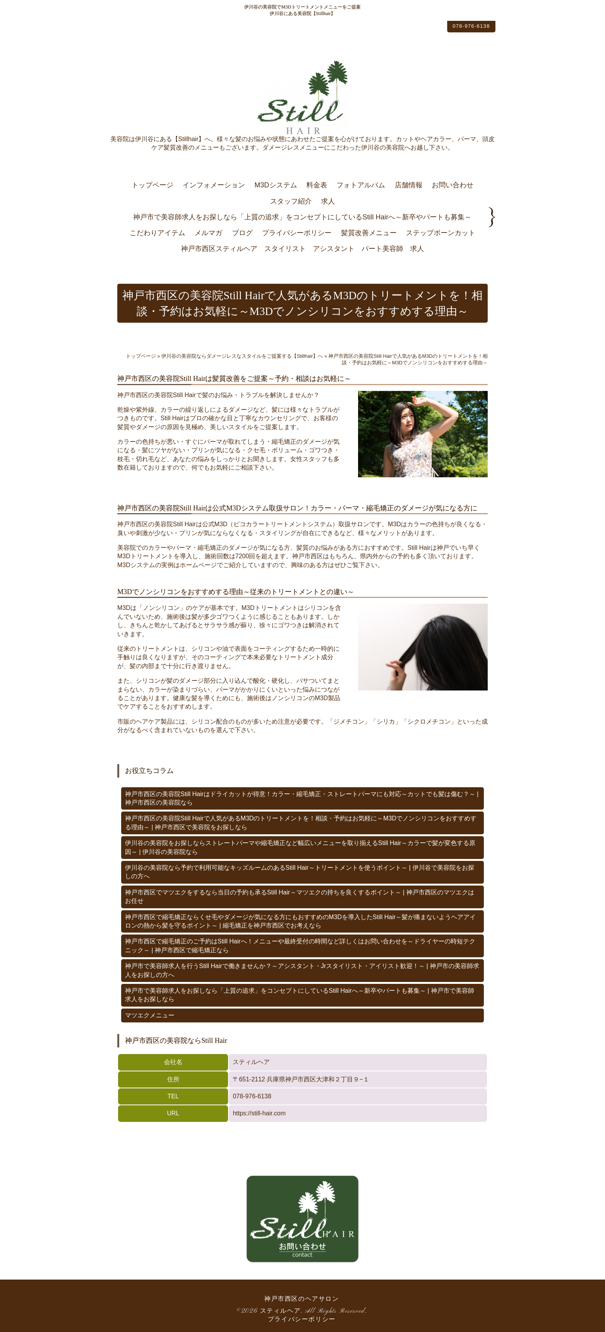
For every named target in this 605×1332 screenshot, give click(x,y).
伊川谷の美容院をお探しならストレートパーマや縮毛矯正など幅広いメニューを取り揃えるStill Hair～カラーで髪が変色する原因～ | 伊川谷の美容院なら (300, 847)
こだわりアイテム (157, 233)
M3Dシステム (276, 185)
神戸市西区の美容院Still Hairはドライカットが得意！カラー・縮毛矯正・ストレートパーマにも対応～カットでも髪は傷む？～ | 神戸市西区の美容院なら (301, 798)
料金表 (316, 185)
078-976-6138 (462, 28)
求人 (328, 201)
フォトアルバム (360, 185)
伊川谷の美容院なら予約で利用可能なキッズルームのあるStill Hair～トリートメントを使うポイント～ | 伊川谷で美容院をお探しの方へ (299, 871)
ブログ (242, 233)
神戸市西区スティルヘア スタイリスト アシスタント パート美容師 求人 (302, 249)
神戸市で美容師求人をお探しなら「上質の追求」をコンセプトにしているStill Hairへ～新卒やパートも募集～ (302, 217)
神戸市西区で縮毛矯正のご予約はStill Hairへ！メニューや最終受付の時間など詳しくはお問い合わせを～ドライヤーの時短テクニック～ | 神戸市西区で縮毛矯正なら (300, 945)
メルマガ (208, 233)
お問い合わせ (452, 185)
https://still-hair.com (259, 1113)
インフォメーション (214, 185)
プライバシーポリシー (296, 233)
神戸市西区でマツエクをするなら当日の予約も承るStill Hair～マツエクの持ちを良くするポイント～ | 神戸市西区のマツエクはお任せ (299, 896)
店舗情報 (408, 185)
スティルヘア (280, 1311)
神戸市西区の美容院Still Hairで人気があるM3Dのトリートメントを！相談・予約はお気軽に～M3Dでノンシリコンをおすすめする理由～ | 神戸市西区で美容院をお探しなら (301, 822)
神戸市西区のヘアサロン (301, 1299)
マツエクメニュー (149, 1015)
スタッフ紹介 (291, 201)
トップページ (152, 185)
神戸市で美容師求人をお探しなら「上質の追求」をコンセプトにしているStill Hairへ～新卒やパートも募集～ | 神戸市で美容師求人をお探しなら (299, 994)
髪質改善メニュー (369, 233)
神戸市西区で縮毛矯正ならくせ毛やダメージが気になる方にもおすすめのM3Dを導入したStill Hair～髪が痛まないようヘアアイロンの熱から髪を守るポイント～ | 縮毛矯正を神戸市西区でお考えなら (300, 921)
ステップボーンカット (440, 233)
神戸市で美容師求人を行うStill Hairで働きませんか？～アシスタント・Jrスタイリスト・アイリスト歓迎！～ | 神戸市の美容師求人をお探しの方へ (302, 970)
